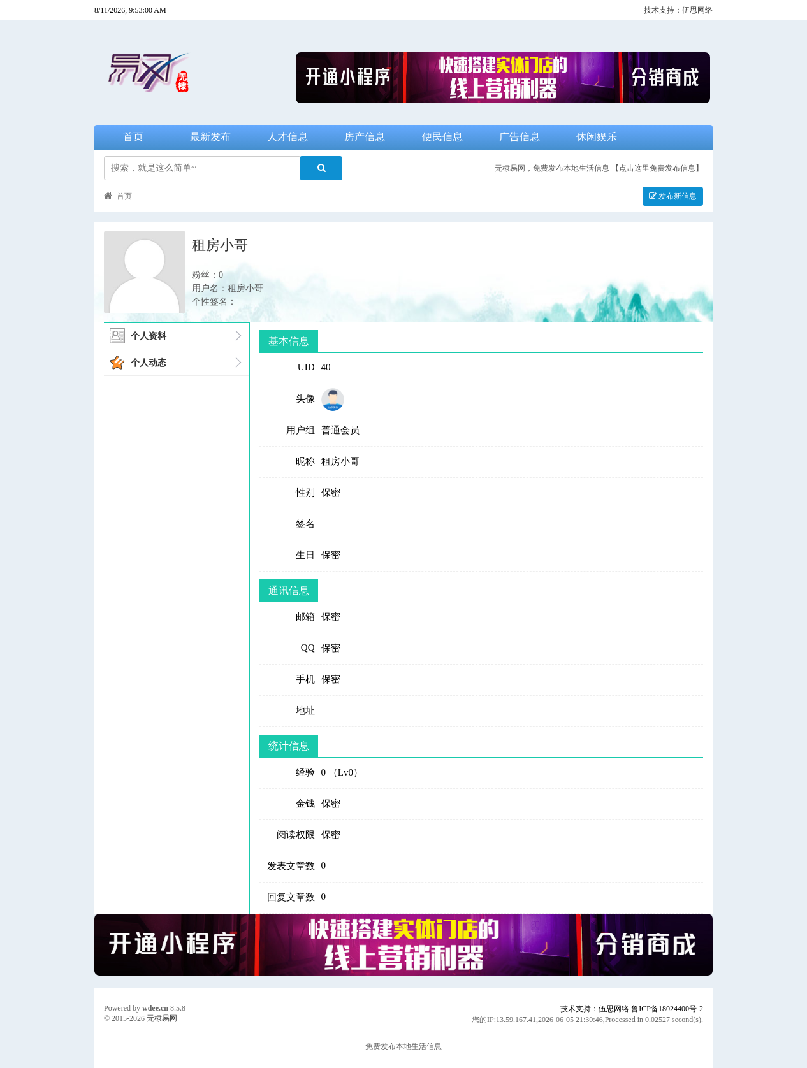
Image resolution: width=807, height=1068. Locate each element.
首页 (133, 136)
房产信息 (364, 136)
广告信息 (519, 136)
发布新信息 (673, 196)
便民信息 (442, 136)
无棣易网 (162, 1018)
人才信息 (287, 136)
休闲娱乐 (596, 136)
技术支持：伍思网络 (678, 10)
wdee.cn (155, 1008)
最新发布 (210, 136)
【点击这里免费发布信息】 (657, 168)
